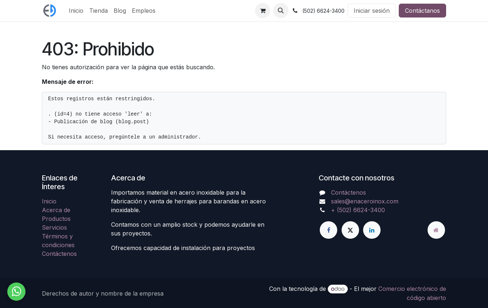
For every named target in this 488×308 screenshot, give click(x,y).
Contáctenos (59, 253)
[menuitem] (76, 10)
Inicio (49, 201)
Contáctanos (422, 10)
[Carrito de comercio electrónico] (262, 10)
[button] (280, 10)
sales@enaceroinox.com (364, 201)
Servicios (54, 227)
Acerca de (56, 210)
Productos (56, 218)
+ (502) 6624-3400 (358, 210)
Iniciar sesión (372, 10)
